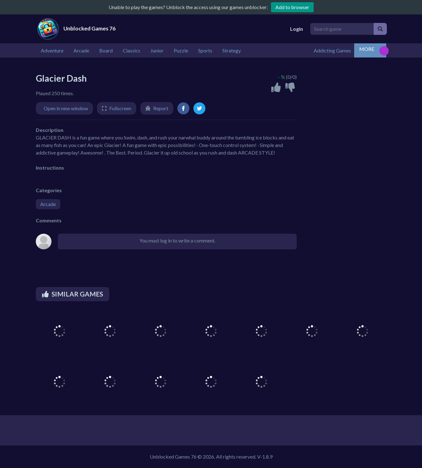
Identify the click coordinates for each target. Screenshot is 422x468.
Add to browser (292, 7)
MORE (366, 49)
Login (296, 29)
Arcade (48, 204)
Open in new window (66, 108)
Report (160, 108)
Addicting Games (332, 50)
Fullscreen (120, 108)
